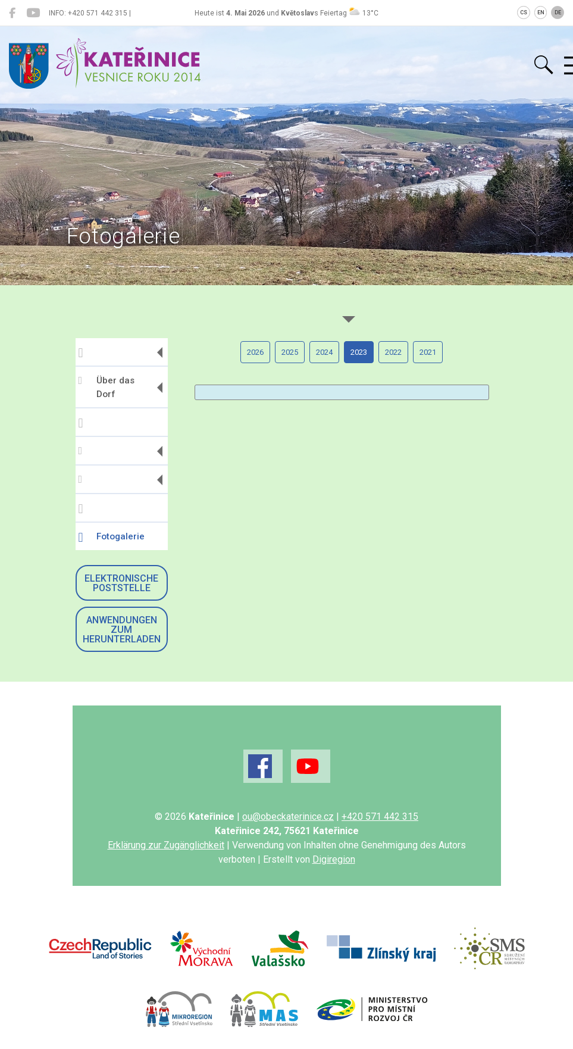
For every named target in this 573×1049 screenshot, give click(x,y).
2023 (358, 352)
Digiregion (333, 859)
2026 (255, 352)
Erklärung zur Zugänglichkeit (166, 845)
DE (558, 12)
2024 (324, 352)
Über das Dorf (106, 387)
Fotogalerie (112, 537)
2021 (427, 352)
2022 (393, 352)
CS (523, 12)
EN (540, 12)
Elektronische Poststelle (121, 583)
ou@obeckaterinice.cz (288, 816)
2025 (289, 352)
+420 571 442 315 (380, 816)
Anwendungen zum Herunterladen (122, 629)
